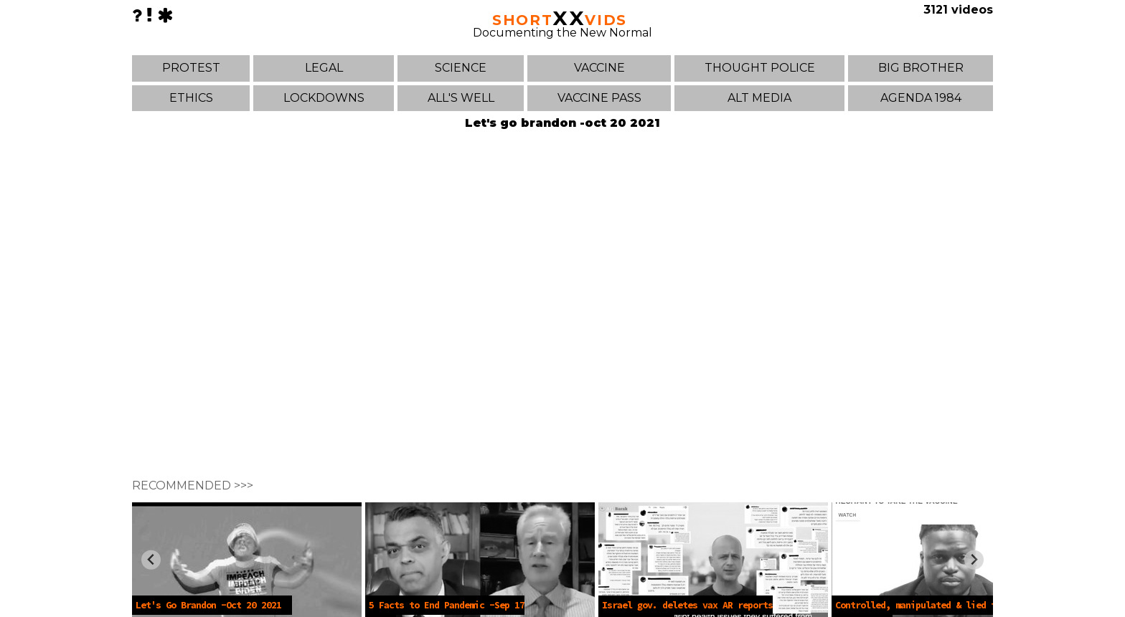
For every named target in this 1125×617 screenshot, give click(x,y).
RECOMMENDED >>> (192, 485)
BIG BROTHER (921, 68)
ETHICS (191, 98)
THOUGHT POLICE (760, 68)
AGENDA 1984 (920, 98)
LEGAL (324, 68)
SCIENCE (460, 68)
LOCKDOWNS (323, 98)
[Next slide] (974, 560)
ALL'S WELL (461, 98)
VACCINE (599, 68)
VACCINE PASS (599, 98)
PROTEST (191, 68)
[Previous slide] (151, 560)
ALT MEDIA (759, 98)
